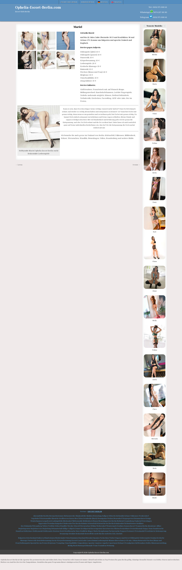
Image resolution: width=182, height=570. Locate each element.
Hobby (148, 543)
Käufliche (84, 531)
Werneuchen (85, 526)
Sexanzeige (64, 534)
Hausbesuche (158, 528)
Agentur (91, 543)
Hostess (56, 531)
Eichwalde (120, 516)
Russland (81, 538)
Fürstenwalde (45, 518)
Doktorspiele (145, 538)
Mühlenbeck (88, 521)
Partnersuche (114, 531)
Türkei (112, 538)
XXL (114, 534)
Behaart (121, 543)
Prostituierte (150, 531)
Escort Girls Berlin (69, 2)
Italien (39, 538)
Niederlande (60, 538)
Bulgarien (22, 538)
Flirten (116, 528)
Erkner (127, 516)
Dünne (77, 528)
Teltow (45, 526)
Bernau (52, 516)
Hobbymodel (38, 531)
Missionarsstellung (158, 543)
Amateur (98, 543)
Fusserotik (32, 540)
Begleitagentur (24, 528)
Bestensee (59, 516)
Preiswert (131, 531)
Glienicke (55, 518)
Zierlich (119, 534)
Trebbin (51, 526)
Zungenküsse (82, 543)
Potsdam (51, 523)
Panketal (137, 521)
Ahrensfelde (38, 516)
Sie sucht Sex (107, 534)
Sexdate (72, 534)
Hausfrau (19, 531)
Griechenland (31, 538)
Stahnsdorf (28, 526)
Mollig (70, 546)
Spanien (96, 538)
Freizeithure (125, 528)
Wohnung (110, 546)
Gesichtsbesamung (44, 540)
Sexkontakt (80, 534)
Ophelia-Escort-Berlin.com (38, 7)
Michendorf (67, 521)
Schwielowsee (130, 523)
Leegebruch (47, 521)
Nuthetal (120, 521)
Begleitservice (36, 528)
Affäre (158, 526)
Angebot (105, 543)
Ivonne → (136, 165)
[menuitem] (103, 2)
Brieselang (97, 516)
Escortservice (108, 528)
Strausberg (37, 526)
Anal (123, 538)
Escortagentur (96, 528)
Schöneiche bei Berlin (105, 523)
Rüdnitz (84, 523)
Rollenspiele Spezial (28, 543)
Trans (95, 546)
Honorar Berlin (87, 2)
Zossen (127, 526)
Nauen (95, 521)
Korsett (75, 540)
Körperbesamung (64, 540)
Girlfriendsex (140, 543)
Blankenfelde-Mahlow (84, 516)
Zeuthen (120, 526)
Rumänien (74, 538)
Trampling (60, 543)
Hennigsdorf (103, 518)
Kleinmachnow (139, 518)
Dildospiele (134, 538)
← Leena (19, 165)
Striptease (52, 543)
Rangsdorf (59, 523)
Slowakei (89, 538)
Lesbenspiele (103, 540)
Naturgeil (82, 546)
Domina (153, 538)
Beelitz (46, 516)
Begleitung (46, 528)
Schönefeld (92, 523)
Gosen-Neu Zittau (76, 518)
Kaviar (54, 540)
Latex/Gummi (92, 540)
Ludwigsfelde (57, 521)
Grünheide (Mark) (90, 518)
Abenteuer (152, 526)
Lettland (45, 538)
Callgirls (71, 528)
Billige (65, 528)
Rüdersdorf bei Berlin (72, 523)
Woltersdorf (101, 526)
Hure (78, 531)
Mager (90, 531)
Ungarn (118, 538)
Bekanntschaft (57, 528)
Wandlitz (63, 526)
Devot (127, 538)
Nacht (75, 546)
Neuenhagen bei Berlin (107, 521)
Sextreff (88, 534)
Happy (145, 528)
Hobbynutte (48, 531)
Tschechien (104, 538)
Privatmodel (140, 531)
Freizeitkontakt (136, 528)
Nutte (95, 531)
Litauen (52, 538)
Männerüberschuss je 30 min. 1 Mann (123, 540)
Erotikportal (85, 528)
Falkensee (135, 516)
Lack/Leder (82, 540)
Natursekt (142, 540)
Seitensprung (161, 531)
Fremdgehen (130, 543)
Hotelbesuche (69, 531)
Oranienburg (129, 521)
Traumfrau (102, 546)
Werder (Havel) (73, 526)
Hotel (62, 531)
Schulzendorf (119, 523)
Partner (83, 511)
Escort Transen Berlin (138, 526)
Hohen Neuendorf (115, 518)
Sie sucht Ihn (96, 534)
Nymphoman (103, 531)
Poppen (123, 531)
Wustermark (111, 526)
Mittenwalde (78, 521)
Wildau (93, 526)
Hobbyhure (27, 531)
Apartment (113, 543)
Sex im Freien (42, 543)
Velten (57, 526)
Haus (151, 528)
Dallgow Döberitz (109, 516)
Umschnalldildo (71, 543)
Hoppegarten (128, 518)
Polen (67, 538)
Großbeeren (64, 518)
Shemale (89, 546)
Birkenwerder (69, 516)
